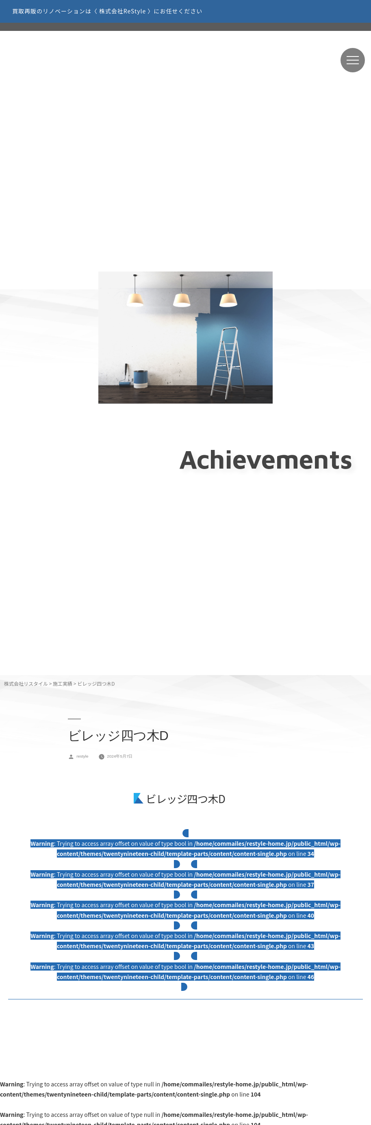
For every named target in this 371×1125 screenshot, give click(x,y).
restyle (82, 756)
